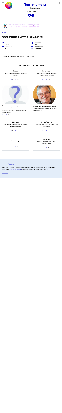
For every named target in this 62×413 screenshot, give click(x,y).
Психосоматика (35, 5)
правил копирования (15, 169)
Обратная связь (31, 11)
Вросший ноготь (46, 122)
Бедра (15, 71)
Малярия (46, 139)
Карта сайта (5, 173)
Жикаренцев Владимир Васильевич (45, 106)
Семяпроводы (15, 141)
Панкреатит (46, 71)
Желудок (15, 122)
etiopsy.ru (11, 164)
